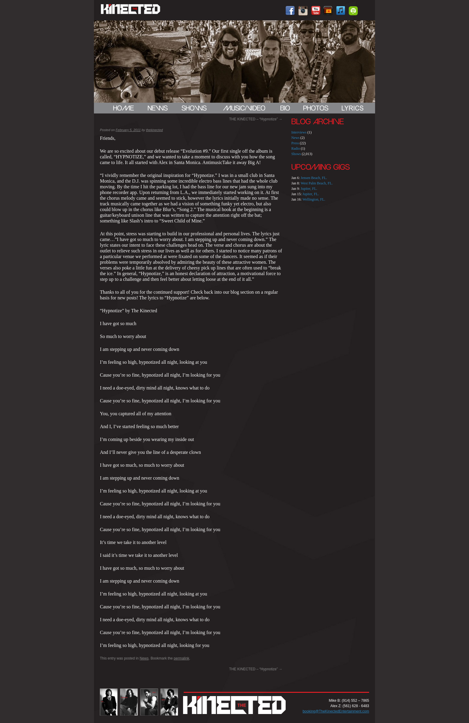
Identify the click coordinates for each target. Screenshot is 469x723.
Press (295, 143)
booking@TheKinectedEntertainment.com (336, 711)
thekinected (154, 130)
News (144, 658)
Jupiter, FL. (309, 189)
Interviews (299, 132)
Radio (295, 148)
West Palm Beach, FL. (317, 183)
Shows (296, 154)
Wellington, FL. (313, 199)
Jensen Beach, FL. (314, 178)
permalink (181, 658)
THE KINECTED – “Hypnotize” (255, 119)
